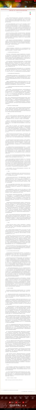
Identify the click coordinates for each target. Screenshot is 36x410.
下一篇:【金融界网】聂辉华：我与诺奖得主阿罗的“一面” (27, 391)
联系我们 (24, 402)
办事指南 (11, 402)
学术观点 (6, 8)
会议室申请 (18, 402)
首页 (1, 8)
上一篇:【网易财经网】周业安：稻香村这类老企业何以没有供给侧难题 (10, 390)
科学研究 (3, 8)
